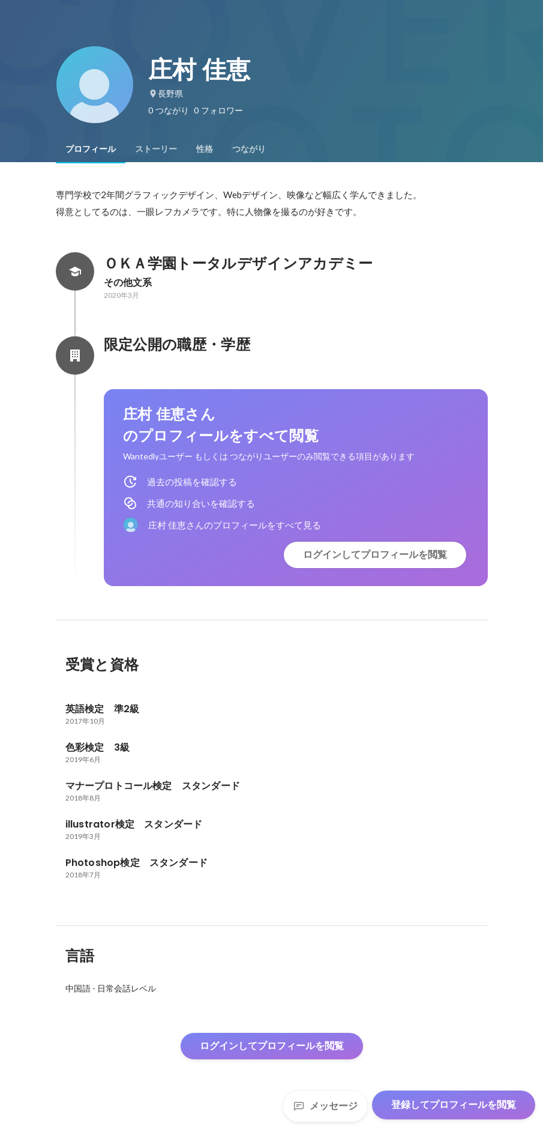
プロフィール (90, 149)
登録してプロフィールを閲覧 (453, 1105)
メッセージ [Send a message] (325, 1106)
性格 (204, 149)
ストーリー (156, 149)
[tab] (90, 149)
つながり (249, 149)
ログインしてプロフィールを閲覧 (375, 554)
